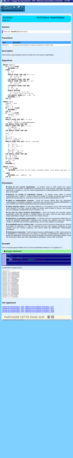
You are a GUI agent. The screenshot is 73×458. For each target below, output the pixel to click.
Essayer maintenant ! (13, 273)
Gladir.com (6, 1)
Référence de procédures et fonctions (50, 1)
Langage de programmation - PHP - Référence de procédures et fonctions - (28, 338)
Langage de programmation (21, 1)
